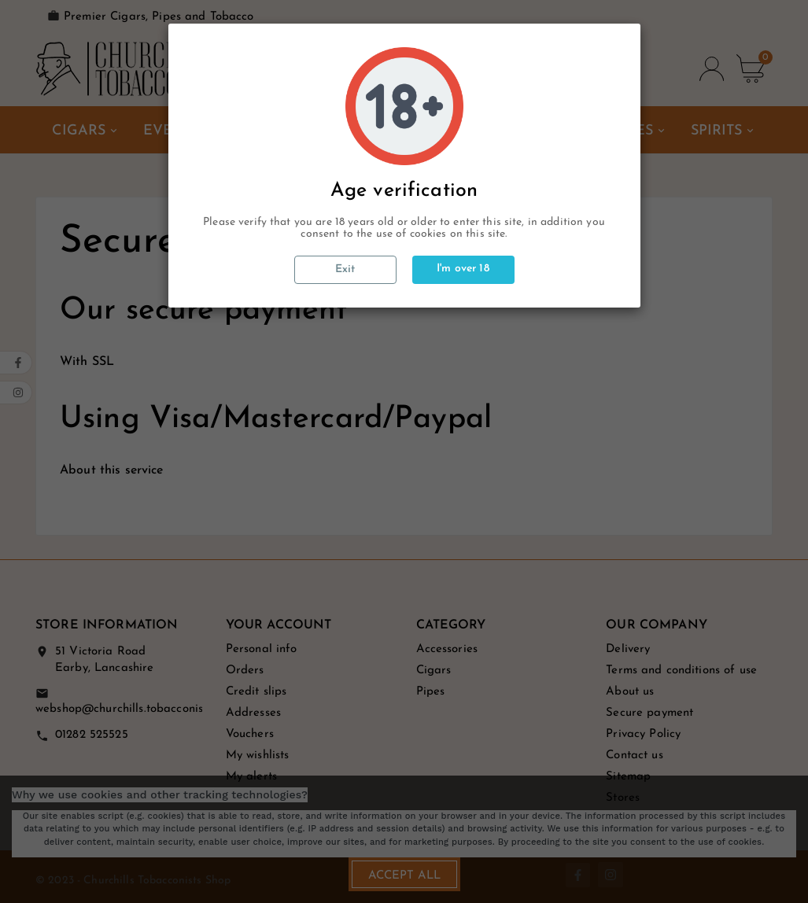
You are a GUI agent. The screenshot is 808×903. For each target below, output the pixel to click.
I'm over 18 (463, 269)
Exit (345, 269)
